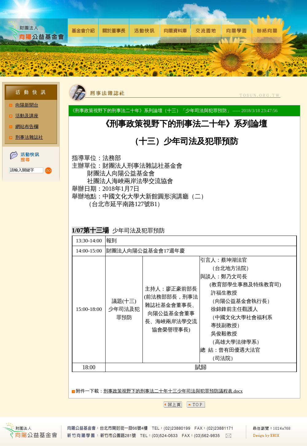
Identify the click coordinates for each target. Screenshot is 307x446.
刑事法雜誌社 (29, 137)
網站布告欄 (26, 126)
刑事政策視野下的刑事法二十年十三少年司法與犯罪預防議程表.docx (173, 391)
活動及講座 (26, 115)
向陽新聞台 (26, 105)
